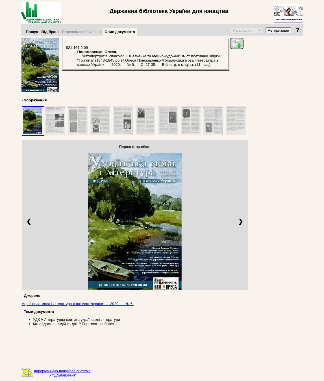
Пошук (32, 32)
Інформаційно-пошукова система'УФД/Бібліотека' (62, 373)
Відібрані (49, 32)
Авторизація (278, 30)
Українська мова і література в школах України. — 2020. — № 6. (78, 304)
